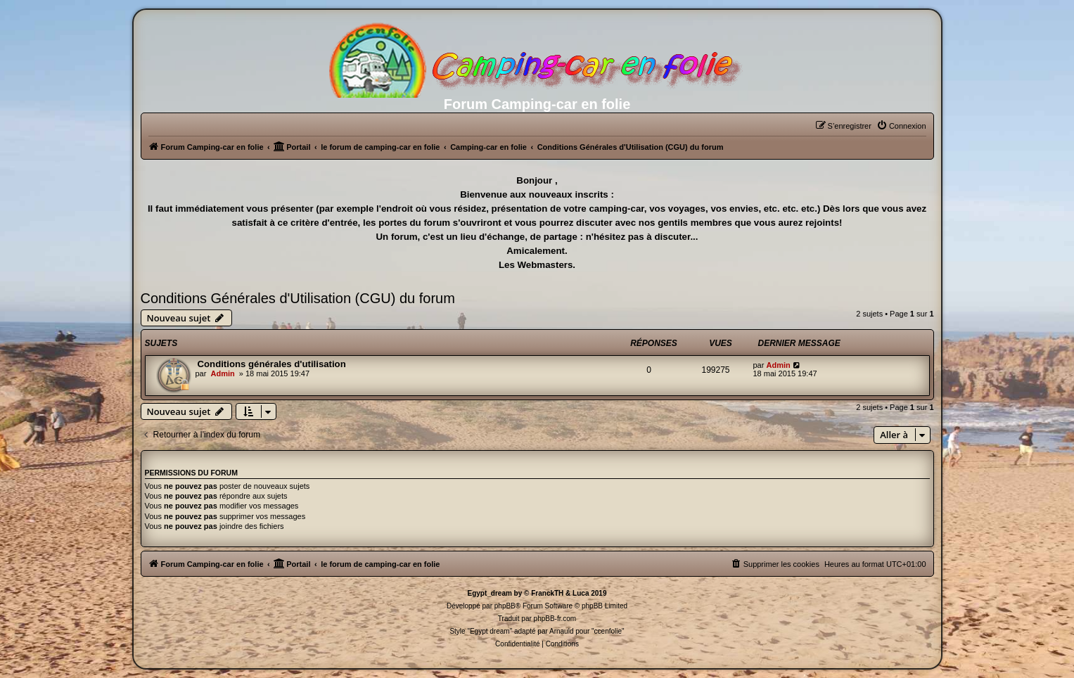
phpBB (505, 606)
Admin (222, 373)
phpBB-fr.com (555, 618)
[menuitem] (901, 125)
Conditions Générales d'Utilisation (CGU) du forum (298, 298)
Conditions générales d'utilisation (272, 364)
